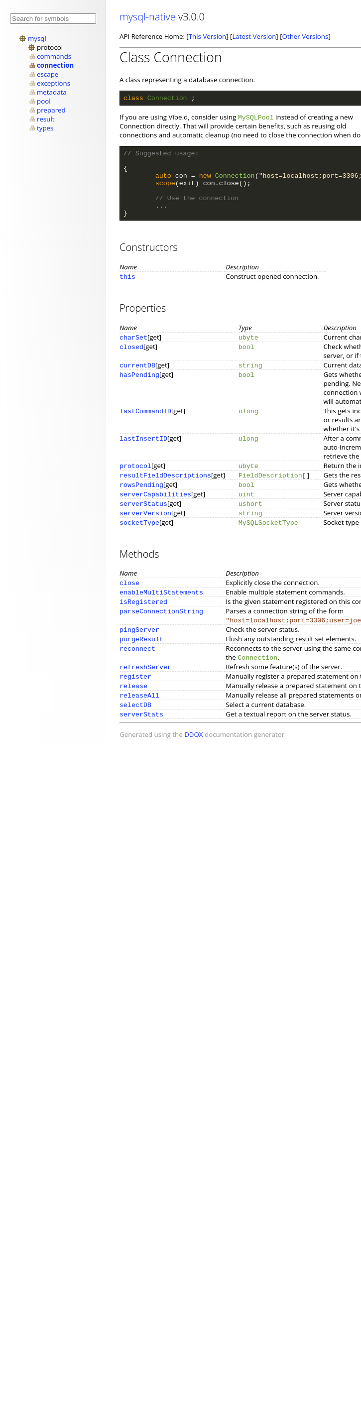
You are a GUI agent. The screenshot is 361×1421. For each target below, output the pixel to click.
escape (47, 74)
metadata (52, 92)
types (45, 127)
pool (44, 101)
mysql (37, 38)
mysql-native (148, 16)
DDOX (193, 749)
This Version (207, 36)
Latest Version (254, 36)
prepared (51, 110)
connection (55, 65)
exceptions (53, 83)
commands (54, 56)
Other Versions (305, 36)
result (46, 119)
